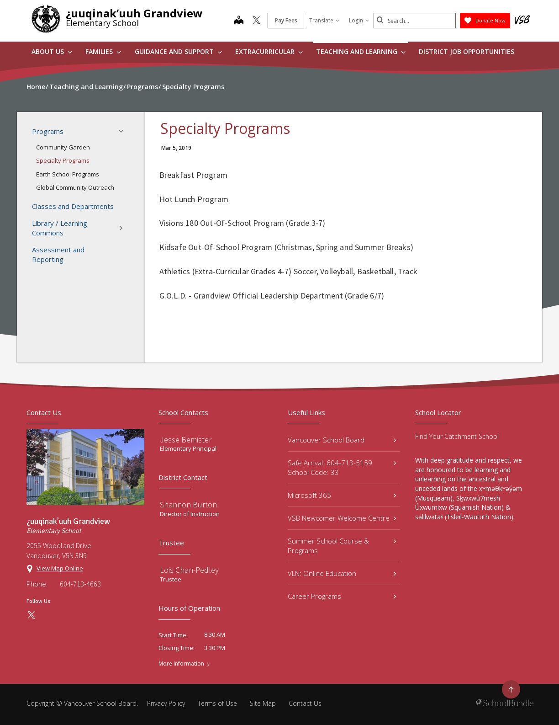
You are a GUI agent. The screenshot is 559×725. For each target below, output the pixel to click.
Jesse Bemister (185, 439)
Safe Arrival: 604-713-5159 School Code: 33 (342, 467)
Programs (80, 131)
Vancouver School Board (342, 439)
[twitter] (256, 21)
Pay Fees (286, 20)
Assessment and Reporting (58, 254)
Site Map (263, 703)
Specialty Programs (63, 160)
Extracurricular (269, 51)
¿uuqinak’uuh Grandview (134, 13)
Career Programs (342, 596)
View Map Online (60, 568)
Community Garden (63, 147)
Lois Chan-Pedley (189, 570)
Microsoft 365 (342, 495)
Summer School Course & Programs (342, 545)
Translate (324, 20)
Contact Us (305, 703)
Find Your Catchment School (457, 436)
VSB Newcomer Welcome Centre (342, 517)
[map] (238, 21)
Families (103, 51)
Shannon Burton (188, 504)
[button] (124, 131)
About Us (52, 51)
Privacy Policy (166, 703)
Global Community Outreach (75, 187)
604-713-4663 (80, 583)
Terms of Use (217, 703)
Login (359, 20)
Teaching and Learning (361, 51)
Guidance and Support (178, 51)
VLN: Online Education (342, 573)
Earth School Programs (67, 174)
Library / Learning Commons (80, 228)
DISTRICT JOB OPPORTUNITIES (466, 51)
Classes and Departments (73, 206)
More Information (181, 663)
